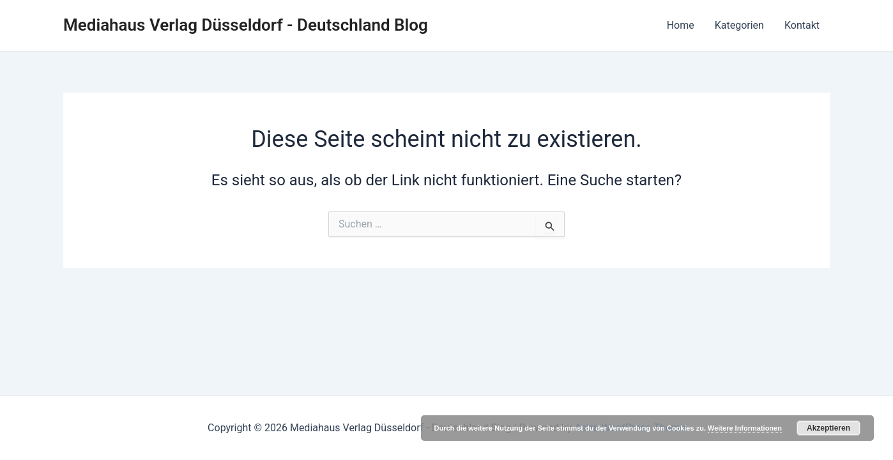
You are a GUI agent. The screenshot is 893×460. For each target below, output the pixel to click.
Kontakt (802, 25)
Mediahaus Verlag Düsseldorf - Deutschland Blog (245, 24)
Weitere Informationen (745, 428)
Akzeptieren (828, 428)
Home (680, 25)
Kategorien (739, 25)
